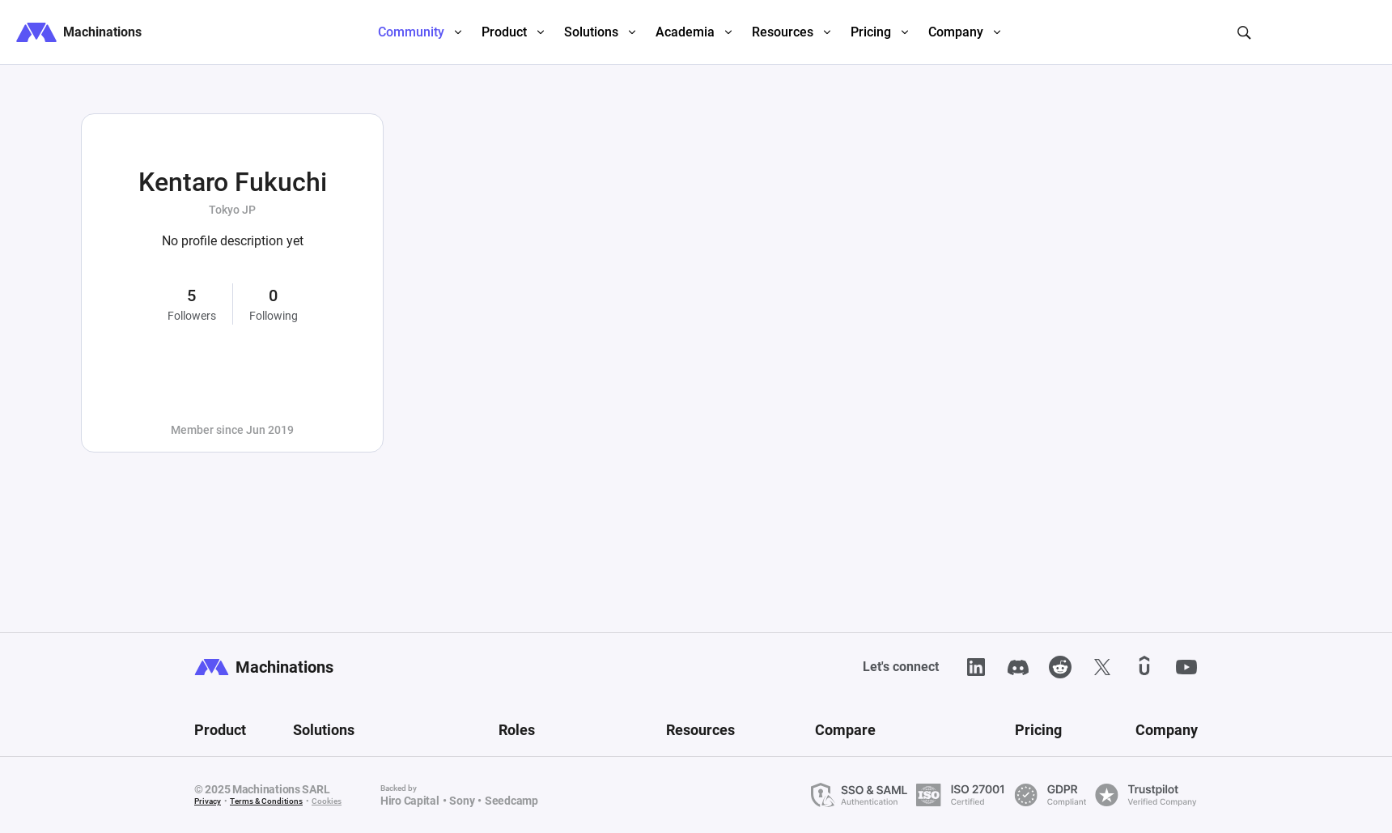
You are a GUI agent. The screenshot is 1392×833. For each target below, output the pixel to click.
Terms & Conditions (266, 801)
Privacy (207, 801)
